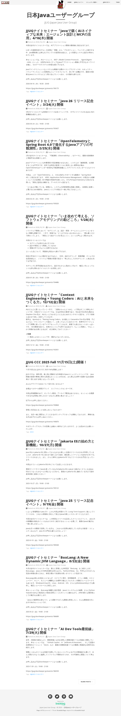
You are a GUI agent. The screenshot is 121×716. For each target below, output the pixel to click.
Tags (118, 4)
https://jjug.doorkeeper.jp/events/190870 (42, 422)
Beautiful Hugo (61, 710)
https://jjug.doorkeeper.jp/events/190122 (42, 488)
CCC (32, 432)
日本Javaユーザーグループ (72, 707)
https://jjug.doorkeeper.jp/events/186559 (42, 671)
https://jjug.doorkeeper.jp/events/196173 (42, 88)
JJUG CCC (106, 4)
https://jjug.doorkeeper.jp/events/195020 (42, 203)
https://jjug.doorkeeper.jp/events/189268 (42, 545)
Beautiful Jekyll (79, 710)
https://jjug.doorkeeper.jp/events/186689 (42, 616)
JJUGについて (78, 4)
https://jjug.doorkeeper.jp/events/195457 (42, 128)
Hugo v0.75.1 (40, 710)
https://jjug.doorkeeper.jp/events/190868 (42, 405)
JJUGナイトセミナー (37, 91)
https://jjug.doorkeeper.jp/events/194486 (42, 282)
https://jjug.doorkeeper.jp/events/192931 (42, 350)
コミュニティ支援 (91, 4)
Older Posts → (87, 682)
